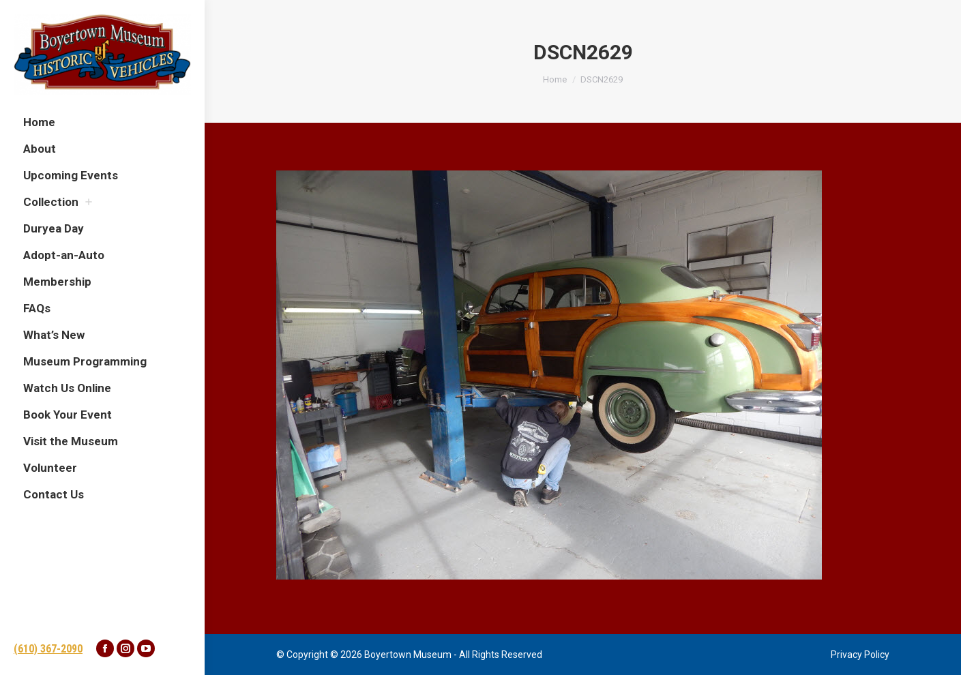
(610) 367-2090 (48, 648)
